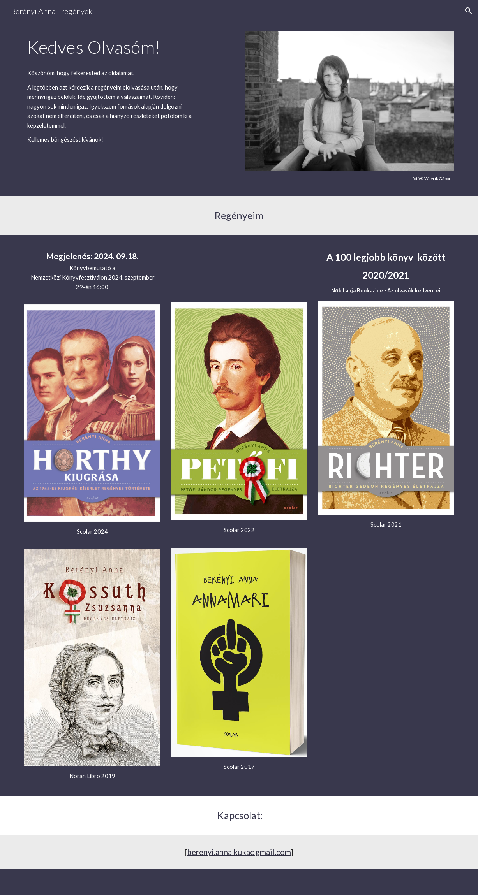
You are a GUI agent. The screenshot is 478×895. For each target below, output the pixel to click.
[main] (110, 47)
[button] (468, 11)
